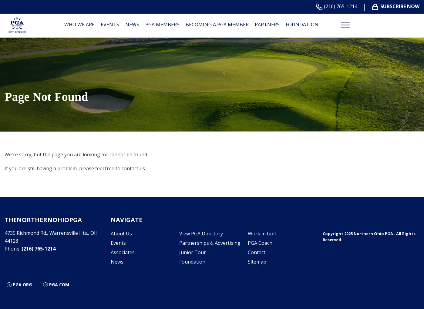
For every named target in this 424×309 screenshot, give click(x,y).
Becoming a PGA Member (217, 24)
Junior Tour (192, 252)
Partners (267, 24)
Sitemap (257, 261)
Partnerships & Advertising (210, 243)
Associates (123, 252)
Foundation (302, 24)
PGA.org (22, 284)
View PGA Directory (201, 233)
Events (110, 24)
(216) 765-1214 (337, 6)
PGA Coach (260, 243)
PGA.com (59, 284)
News (132, 24)
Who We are (79, 24)
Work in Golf (262, 233)
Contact (256, 252)
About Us (121, 233)
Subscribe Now (397, 6)
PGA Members (162, 24)
